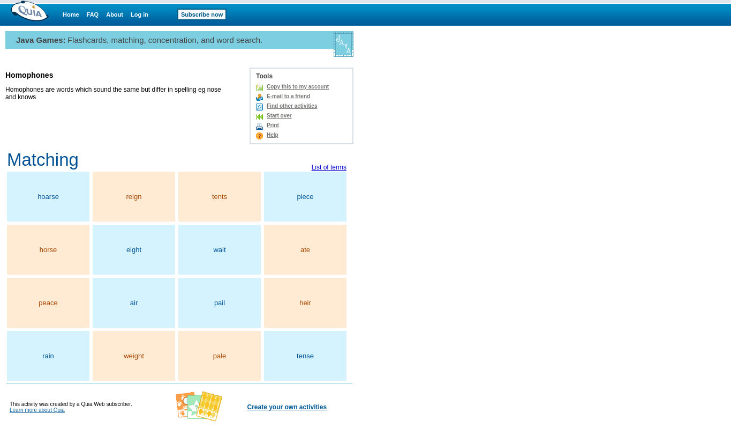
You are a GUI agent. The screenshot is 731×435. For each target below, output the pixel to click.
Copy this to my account (298, 87)
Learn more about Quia (37, 410)
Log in (139, 14)
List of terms (329, 167)
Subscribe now (202, 14)
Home (71, 14)
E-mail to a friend (288, 96)
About (114, 14)
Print (273, 125)
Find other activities (292, 106)
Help (272, 135)
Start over (279, 116)
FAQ (93, 14)
